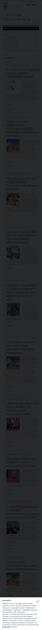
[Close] (38, 601)
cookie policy (6, 627)
